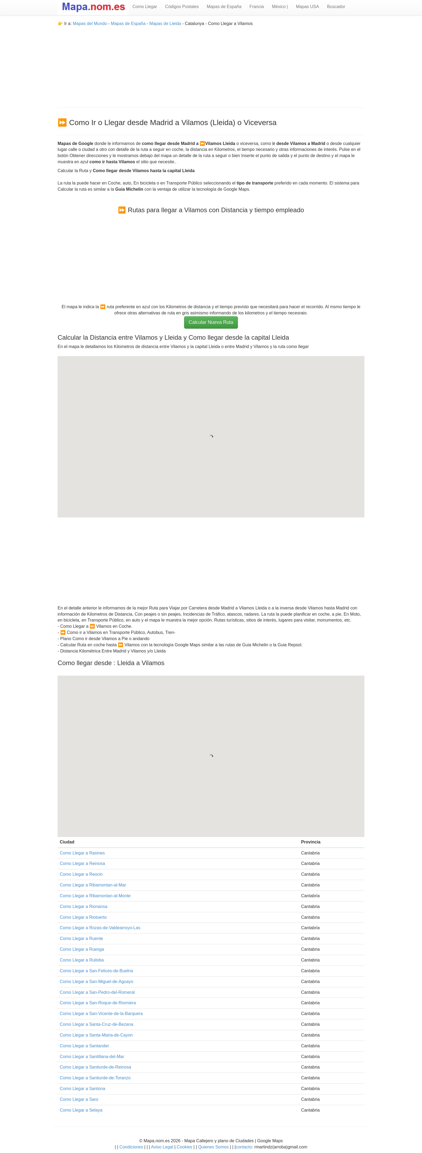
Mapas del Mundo (90, 23)
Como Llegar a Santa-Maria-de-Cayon (96, 1035)
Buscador (336, 6)
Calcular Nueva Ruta (211, 322)
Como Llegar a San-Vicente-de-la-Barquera (101, 1013)
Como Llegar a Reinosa (82, 863)
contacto (244, 1147)
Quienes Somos (213, 1147)
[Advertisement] (211, 64)
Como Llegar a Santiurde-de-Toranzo (95, 1078)
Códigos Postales (182, 6)
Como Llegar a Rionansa (83, 906)
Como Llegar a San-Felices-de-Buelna (96, 970)
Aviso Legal (162, 1147)
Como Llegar (144, 6)
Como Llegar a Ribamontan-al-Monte (95, 895)
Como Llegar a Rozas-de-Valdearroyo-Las (100, 927)
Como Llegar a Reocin (81, 874)
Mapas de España (224, 6)
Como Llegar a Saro (79, 1099)
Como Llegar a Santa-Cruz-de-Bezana (96, 1024)
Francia (256, 6)
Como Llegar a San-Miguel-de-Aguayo (96, 981)
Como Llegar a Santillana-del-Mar (92, 1056)
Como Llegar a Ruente (81, 938)
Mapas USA (307, 6)
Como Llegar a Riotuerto (83, 917)
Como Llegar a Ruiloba (82, 960)
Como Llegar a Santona (82, 1088)
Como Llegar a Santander (84, 1046)
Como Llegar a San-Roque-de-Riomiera (98, 1003)
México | (280, 6)
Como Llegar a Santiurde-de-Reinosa (95, 1067)
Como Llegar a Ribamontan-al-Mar (93, 885)
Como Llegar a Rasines (82, 853)
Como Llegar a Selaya (81, 1110)
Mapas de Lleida (165, 23)
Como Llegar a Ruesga (82, 949)
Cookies (185, 1147)
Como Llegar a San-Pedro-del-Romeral (97, 992)
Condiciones (131, 1147)
